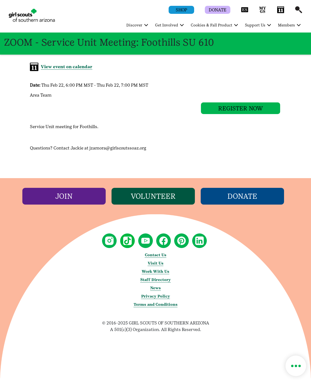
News (155, 291)
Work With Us (155, 274)
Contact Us (155, 258)
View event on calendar (66, 66)
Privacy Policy (155, 299)
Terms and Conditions (156, 307)
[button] (244, 12)
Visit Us (156, 266)
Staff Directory (155, 282)
